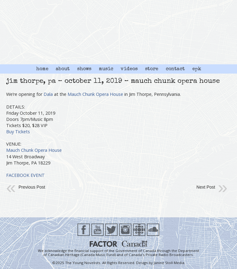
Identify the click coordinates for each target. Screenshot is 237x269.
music (106, 69)
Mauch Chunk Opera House (95, 94)
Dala (48, 94)
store (151, 69)
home (42, 69)
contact (175, 69)
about (63, 69)
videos (129, 69)
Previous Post (32, 187)
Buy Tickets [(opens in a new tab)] (18, 131)
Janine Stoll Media (169, 262)
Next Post (206, 187)
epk (196, 69)
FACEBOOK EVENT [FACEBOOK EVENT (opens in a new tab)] (25, 175)
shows (84, 69)
